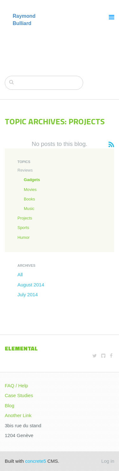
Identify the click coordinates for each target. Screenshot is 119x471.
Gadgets (32, 179)
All (20, 274)
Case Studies (19, 395)
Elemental (21, 348)
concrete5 (35, 461)
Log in (107, 461)
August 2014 (30, 284)
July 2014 (27, 294)
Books (29, 199)
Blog (9, 405)
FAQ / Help (16, 385)
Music (29, 208)
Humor (23, 237)
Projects (24, 218)
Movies (30, 189)
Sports (23, 227)
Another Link (18, 415)
